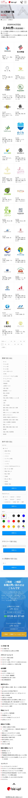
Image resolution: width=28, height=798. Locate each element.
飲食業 (4, 434)
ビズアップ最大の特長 (7, 657)
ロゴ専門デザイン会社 (9, 2)
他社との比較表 (6, 695)
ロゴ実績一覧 (10, 19)
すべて (4, 361)
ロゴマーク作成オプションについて (11, 717)
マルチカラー (23, 527)
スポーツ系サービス (8, 371)
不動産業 (5, 383)
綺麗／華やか (8, 451)
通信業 (4, 429)
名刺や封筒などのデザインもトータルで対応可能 (14, 704)
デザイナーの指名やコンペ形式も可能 (11, 664)
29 (24, 341)
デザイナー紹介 (6, 659)
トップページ (4, 19)
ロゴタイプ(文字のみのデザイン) (12, 466)
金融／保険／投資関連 (8, 431)
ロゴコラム (5, 779)
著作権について (6, 750)
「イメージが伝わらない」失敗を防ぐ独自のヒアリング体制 (14, 730)
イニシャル (7, 453)
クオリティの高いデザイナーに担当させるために (14, 662)
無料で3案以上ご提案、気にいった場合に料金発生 (14, 688)
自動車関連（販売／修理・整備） (11, 419)
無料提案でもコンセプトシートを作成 (11, 735)
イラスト (7, 456)
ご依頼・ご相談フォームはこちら (14, 634)
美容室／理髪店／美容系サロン (10, 417)
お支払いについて (6, 719)
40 (15, 344)
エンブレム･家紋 (8, 458)
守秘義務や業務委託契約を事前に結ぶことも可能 (14, 755)
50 (18, 344)
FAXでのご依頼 (6, 743)
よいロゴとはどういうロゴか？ (10, 766)
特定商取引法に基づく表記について (14, 797)
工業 (4, 402)
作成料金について (6, 715)
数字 (23, 502)
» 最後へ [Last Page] (4, 347)
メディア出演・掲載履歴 (8, 675)
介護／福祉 (5, 388)
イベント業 (5, 366)
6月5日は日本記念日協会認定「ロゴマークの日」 (14, 772)
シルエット (7, 461)
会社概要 (4, 671)
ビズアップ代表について (8, 673)
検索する (14, 488)
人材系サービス (6, 385)
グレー (13, 516)
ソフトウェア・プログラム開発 (10, 376)
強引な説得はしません (7, 739)
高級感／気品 (8, 484)
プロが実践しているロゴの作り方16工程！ (12, 777)
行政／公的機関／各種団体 (9, 422)
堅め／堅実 (7, 473)
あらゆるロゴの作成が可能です (10, 691)
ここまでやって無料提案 (8, 713)
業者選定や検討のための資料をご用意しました (14, 699)
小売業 (4, 400)
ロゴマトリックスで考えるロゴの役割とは (12, 768)
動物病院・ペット (7, 390)
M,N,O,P (12, 499)
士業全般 (5, 395)
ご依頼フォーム (6, 741)
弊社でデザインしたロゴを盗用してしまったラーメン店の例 (14, 758)
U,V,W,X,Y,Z (7, 502)
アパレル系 (5, 364)
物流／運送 (5, 410)
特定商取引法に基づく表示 (8, 677)
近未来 (6, 481)
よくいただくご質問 (7, 706)
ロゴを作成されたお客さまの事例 (10, 650)
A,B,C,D (12, 497)
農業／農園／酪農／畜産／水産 (10, 427)
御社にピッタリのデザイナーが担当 (11, 733)
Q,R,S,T (19, 499)
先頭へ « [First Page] (4, 341)
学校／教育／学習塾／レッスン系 (11, 398)
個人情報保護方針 (6, 679)
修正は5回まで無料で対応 (8, 737)
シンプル (7, 463)
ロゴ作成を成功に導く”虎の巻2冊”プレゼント (13, 701)
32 (8, 344)
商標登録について (6, 753)
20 (14, 341)
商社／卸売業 (6, 393)
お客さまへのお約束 (7, 697)
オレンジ (3, 527)
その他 (4, 373)
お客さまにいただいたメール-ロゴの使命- (12, 770)
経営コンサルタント (8, 414)
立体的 (6, 476)
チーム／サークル (7, 378)
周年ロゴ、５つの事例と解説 (9, 775)
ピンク (8, 522)
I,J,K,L (6, 499)
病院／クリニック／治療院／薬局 (11, 412)
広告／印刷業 (6, 405)
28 (20, 341)
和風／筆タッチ (8, 471)
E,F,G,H (18, 497)
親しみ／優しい (8, 479)
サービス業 (5, 369)
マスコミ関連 (6, 381)
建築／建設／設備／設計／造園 (10, 407)
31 (5, 344)
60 (21, 344)
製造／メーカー (6, 424)
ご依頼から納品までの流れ (8, 727)
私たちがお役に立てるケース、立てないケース (14, 693)
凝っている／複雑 (9, 468)
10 (11, 341)
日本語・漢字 (16, 502)
